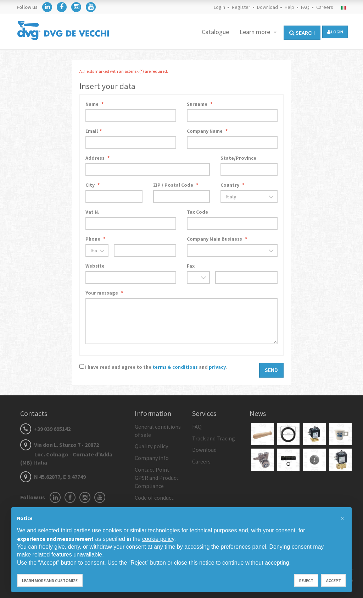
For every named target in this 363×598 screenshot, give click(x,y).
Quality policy (151, 446)
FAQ (305, 7)
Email (93, 131)
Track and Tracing (213, 438)
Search (302, 32)
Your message (104, 293)
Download (267, 7)
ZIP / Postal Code (175, 185)
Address (97, 158)
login (335, 31)
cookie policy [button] (158, 539)
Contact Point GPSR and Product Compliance (157, 477)
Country (232, 185)
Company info (152, 457)
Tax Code (197, 212)
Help (289, 7)
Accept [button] (333, 580)
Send (271, 369)
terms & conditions (175, 367)
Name (94, 104)
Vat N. (92, 212)
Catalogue (215, 32)
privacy (217, 367)
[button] (342, 518)
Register (241, 7)
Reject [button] (306, 580)
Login (219, 7)
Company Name (207, 131)
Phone (95, 239)
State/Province (238, 158)
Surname (199, 104)
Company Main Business (217, 239)
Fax (191, 266)
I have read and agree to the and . (156, 367)
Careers (324, 7)
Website (95, 266)
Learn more (256, 32)
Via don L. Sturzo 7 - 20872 (66, 453)
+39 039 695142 (45, 428)
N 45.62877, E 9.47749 (53, 476)
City (92, 185)
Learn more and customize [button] (50, 580)
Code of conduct (154, 497)
